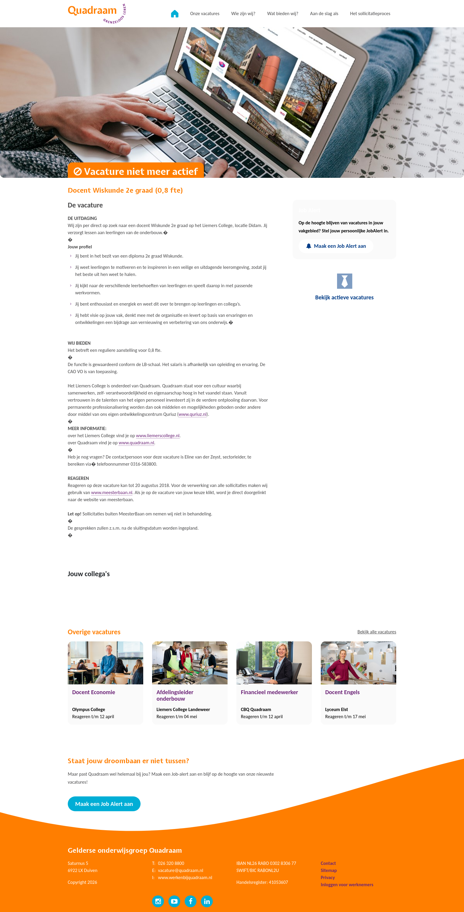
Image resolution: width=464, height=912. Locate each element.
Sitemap (329, 870)
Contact (328, 863)
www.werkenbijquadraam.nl (185, 877)
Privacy (328, 877)
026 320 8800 (171, 863)
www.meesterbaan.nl (111, 492)
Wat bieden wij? (282, 13)
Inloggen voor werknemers (347, 884)
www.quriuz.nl (192, 414)
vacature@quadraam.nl (180, 870)
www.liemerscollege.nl (158, 435)
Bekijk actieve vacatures (344, 286)
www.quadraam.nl (136, 442)
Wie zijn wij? (243, 13)
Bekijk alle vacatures (376, 632)
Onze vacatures (205, 13)
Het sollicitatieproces (370, 13)
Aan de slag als (324, 13)
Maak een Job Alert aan (336, 246)
